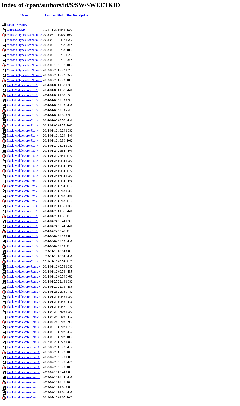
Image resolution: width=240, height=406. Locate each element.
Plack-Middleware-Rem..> (23, 266)
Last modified (54, 15)
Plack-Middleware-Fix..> (22, 85)
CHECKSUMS (16, 29)
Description (80, 15)
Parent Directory (17, 24)
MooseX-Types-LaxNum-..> (24, 34)
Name (24, 15)
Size (69, 15)
